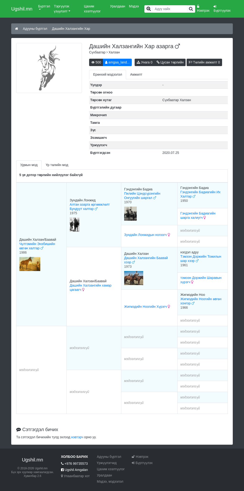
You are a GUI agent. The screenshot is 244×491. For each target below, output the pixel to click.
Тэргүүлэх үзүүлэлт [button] (61, 8)
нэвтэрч (77, 437)
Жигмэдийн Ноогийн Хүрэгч (147, 306)
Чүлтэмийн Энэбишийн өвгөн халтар (37, 246)
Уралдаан (117, 6)
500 (96, 62)
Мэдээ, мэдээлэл (110, 481)
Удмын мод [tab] (29, 165)
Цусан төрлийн (170, 62)
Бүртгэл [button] (44, 6)
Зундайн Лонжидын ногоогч (147, 235)
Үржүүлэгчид (107, 463)
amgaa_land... (117, 62)
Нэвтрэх (203, 8)
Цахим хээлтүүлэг (92, 8)
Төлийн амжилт (204, 62)
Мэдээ (134, 6)
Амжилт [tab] (136, 74)
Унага (144, 62)
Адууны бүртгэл (35, 29)
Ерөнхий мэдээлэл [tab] (107, 74)
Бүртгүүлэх (222, 8)
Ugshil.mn (21, 8)
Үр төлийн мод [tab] (57, 165)
